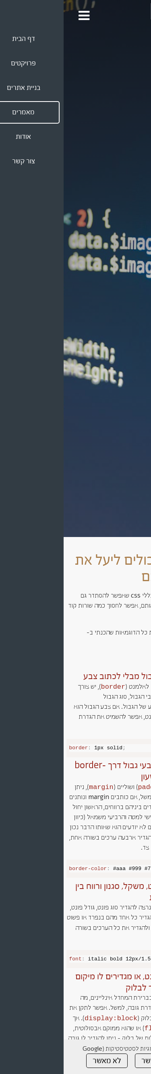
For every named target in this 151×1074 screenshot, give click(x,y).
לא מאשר (43, 1060)
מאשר (87, 1060)
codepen (135, 643)
